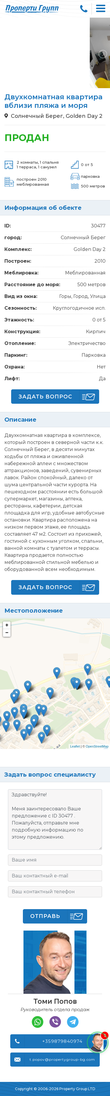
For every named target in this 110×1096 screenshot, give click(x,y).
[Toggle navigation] (101, 9)
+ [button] (7, 625)
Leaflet (75, 746)
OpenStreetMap (97, 746)
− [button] (7, 632)
